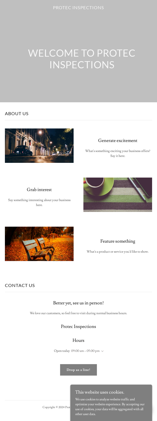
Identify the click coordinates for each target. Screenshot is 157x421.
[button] (101, 351)
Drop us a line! (78, 370)
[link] (78, 8)
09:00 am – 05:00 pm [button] (85, 351)
